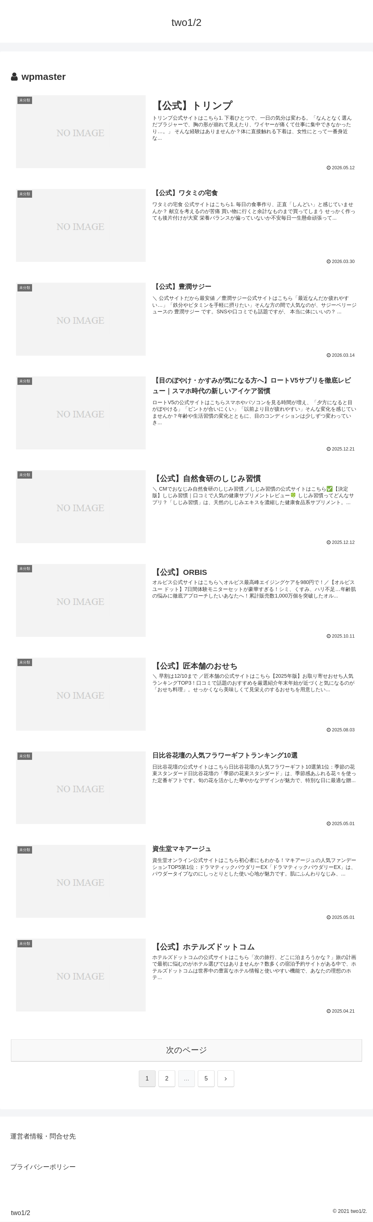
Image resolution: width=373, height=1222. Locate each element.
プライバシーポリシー (43, 1167)
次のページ (186, 1050)
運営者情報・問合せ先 (43, 1136)
